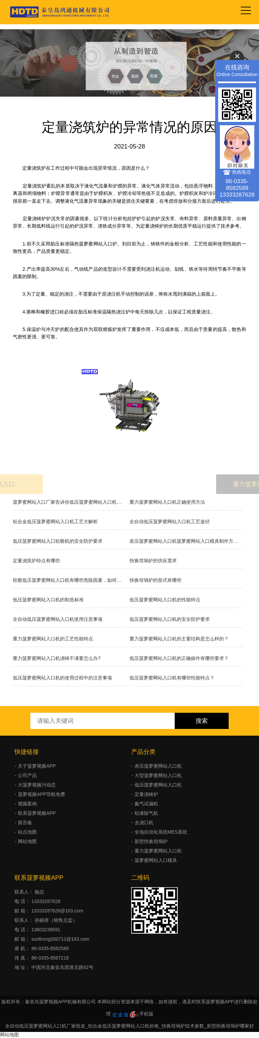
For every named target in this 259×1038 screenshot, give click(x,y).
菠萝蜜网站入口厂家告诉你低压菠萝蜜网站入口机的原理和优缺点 (69, 502)
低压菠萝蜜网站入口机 (158, 785)
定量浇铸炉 (146, 794)
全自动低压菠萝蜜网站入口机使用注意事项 (58, 619)
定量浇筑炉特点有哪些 (36, 560)
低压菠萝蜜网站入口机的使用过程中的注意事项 (62, 677)
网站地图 (27, 841)
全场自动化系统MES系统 (161, 832)
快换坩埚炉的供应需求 (153, 560)
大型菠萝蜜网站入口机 (158, 775)
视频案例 (27, 803)
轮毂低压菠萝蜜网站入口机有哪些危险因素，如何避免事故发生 (69, 580)
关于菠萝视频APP (37, 766)
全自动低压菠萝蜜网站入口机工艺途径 (170, 521)
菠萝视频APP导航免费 (41, 794)
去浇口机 (144, 822)
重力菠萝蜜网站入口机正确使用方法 (167, 502)
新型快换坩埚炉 (151, 841)
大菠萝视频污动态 (37, 785)
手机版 (146, 1013)
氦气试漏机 (146, 803)
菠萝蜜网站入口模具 (156, 860)
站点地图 (27, 832)
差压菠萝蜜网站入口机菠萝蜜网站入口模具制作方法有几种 (186, 541)
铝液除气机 (146, 813)
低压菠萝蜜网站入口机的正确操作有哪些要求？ (179, 658)
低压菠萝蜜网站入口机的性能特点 (165, 599)
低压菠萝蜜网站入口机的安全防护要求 (170, 619)
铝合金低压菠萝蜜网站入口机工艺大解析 (55, 521)
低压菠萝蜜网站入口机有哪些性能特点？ (172, 677)
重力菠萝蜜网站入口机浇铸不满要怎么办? (56, 658)
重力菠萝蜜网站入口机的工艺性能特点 (53, 638)
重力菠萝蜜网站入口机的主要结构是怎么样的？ (179, 638)
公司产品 (27, 775)
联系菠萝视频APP (37, 813)
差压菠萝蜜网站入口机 (158, 766)
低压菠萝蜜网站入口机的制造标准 (48, 599)
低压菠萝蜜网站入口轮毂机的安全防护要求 (58, 541)
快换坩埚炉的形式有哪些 (155, 580)
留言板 (25, 822)
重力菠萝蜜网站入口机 (158, 850)
